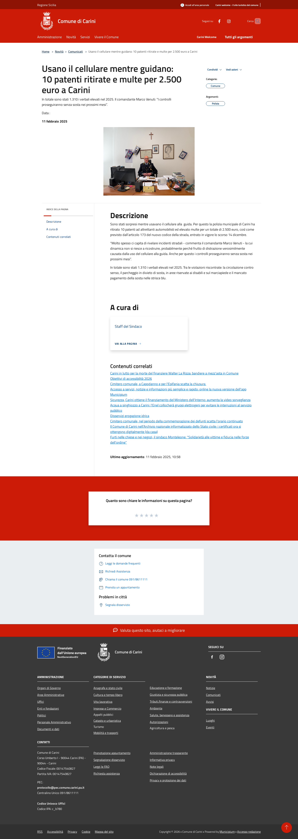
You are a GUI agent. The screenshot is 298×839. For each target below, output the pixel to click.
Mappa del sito (104, 831)
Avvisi (210, 701)
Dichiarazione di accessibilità (168, 773)
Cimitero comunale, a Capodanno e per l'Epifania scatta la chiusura (158, 383)
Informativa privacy (162, 759)
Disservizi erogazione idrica (129, 415)
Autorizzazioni (159, 722)
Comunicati (75, 51)
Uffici (40, 701)
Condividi (215, 69)
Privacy (72, 831)
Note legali (157, 766)
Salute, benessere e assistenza (169, 715)
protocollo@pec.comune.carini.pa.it (60, 787)
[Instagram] (222, 21)
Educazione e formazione (166, 687)
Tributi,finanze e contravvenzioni (171, 701)
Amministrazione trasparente (169, 753)
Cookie (86, 831)
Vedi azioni (234, 69)
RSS (40, 831)
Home (45, 51)
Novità (59, 51)
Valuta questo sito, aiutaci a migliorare (149, 630)
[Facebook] (213, 21)
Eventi (210, 727)
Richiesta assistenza (107, 773)
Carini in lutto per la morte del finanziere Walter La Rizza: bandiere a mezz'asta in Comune (174, 373)
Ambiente (156, 708)
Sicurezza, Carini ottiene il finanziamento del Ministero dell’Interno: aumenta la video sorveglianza (180, 399)
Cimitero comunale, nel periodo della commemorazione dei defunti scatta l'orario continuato (176, 421)
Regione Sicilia (46, 5)
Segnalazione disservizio (109, 759)
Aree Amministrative (50, 695)
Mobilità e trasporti (106, 733)
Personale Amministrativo (54, 722)
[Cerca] (256, 21)
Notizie (210, 688)
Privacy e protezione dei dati (168, 780)
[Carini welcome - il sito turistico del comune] (237, 5)
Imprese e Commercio (107, 708)
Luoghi (210, 720)
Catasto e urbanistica (107, 720)
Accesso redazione (249, 831)
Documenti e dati (48, 729)
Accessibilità (55, 831)
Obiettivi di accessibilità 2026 (131, 378)
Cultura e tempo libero (108, 695)
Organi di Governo (49, 688)
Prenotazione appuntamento (112, 753)
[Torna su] (286, 827)
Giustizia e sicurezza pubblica (168, 694)
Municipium (227, 831)
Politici (41, 715)
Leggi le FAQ (101, 766)
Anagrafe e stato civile (108, 688)
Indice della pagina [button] (57, 209)
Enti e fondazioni (48, 708)
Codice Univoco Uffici (51, 803)
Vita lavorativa (103, 701)
